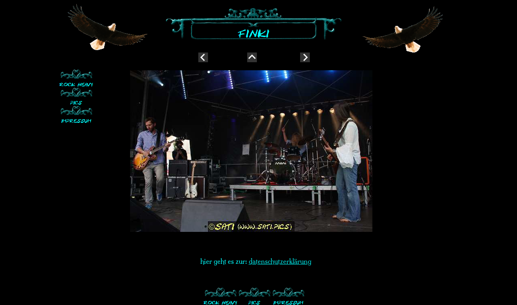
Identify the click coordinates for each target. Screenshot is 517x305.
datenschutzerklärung (280, 261)
